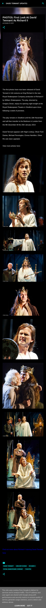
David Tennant (8, 566)
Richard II (32, 566)
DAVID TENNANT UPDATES (16, 3)
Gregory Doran (21, 566)
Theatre (28, 569)
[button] (4, 27)
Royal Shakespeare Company (13, 569)
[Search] (43, 3)
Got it (29, 606)
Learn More (20, 606)
